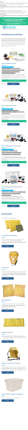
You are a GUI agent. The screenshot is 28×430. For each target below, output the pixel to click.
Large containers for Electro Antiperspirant (12, 394)
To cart (13, 83)
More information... (5, 78)
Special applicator (6, 300)
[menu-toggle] (1, 27)
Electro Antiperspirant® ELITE (9, 63)
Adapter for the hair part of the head (11, 363)
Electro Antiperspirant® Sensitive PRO (11, 146)
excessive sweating (16, 43)
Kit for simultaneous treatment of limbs (12, 187)
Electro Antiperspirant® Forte (9, 105)
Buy (7, 246)
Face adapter (5, 267)
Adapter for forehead (7, 332)
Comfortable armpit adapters (9, 235)
